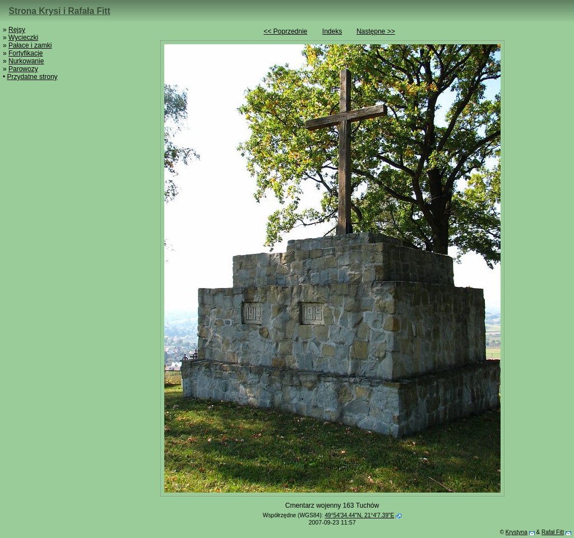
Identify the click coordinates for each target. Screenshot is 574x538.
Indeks (332, 31)
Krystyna (516, 532)
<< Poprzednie (285, 31)
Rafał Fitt (552, 532)
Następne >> (376, 31)
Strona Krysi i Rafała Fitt (59, 11)
